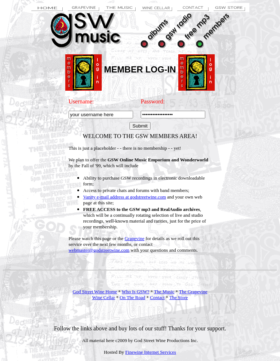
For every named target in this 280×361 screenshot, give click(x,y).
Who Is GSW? (135, 291)
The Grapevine (193, 291)
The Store (178, 297)
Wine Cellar (103, 297)
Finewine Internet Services (150, 352)
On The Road (132, 297)
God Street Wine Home (95, 291)
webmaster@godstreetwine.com (99, 250)
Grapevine (134, 238)
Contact (157, 297)
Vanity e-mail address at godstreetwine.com (124, 197)
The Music (164, 291)
